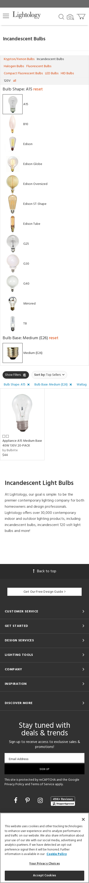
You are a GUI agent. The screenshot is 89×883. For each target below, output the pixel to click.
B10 (25, 124)
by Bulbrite (10, 450)
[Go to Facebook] (16, 801)
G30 (26, 263)
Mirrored (29, 303)
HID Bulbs (67, 73)
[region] (44, 848)
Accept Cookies (44, 875)
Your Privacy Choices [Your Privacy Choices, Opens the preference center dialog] (44, 863)
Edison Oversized (35, 184)
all (14, 81)
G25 (26, 243)
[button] (5, 16)
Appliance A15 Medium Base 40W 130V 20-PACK (22, 443)
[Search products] (61, 16)
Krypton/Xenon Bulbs (19, 59)
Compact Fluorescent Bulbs (23, 73)
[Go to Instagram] (40, 801)
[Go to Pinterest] (28, 801)
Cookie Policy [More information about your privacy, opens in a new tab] (57, 854)
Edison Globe (32, 164)
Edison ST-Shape (35, 204)
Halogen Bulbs (14, 66)
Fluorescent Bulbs (38, 66)
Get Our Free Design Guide (44, 592)
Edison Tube (31, 223)
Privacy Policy (14, 784)
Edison (28, 144)
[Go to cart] (81, 15)
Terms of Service (42, 784)
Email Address (18, 759)
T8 (25, 323)
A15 (25, 104)
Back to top (44, 571)
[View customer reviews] (62, 801)
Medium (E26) (32, 353)
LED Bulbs (51, 73)
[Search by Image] (70, 17)
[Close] (83, 819)
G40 (26, 283)
